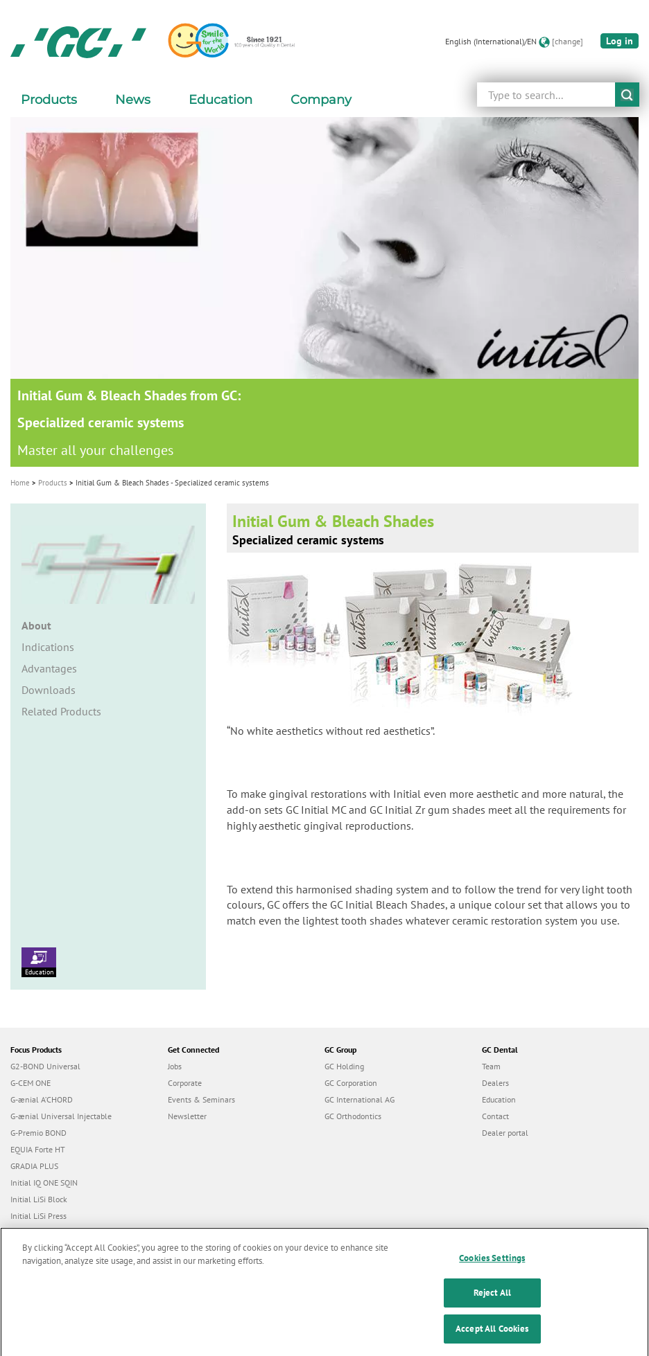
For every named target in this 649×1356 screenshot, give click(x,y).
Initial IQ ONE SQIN (44, 1182)
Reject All (492, 1302)
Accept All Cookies (492, 1338)
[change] (567, 41)
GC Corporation (350, 1083)
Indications (47, 647)
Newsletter (187, 1116)
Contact (495, 1116)
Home (20, 483)
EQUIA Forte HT (37, 1149)
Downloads (48, 690)
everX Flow (30, 1232)
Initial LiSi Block (38, 1199)
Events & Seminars (201, 1099)
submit (627, 94)
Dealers (495, 1083)
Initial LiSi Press (38, 1216)
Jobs (175, 1066)
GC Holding (344, 1066)
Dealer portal (505, 1132)
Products (52, 483)
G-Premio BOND (38, 1132)
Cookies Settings (492, 1268)
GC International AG (359, 1099)
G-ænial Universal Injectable (61, 1116)
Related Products (61, 711)
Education (38, 961)
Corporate (185, 1083)
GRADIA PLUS (34, 1166)
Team (491, 1066)
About (36, 625)
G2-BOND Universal (45, 1066)
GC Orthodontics (352, 1116)
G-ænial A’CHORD (41, 1099)
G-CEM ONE (30, 1083)
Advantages (49, 668)
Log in (619, 41)
